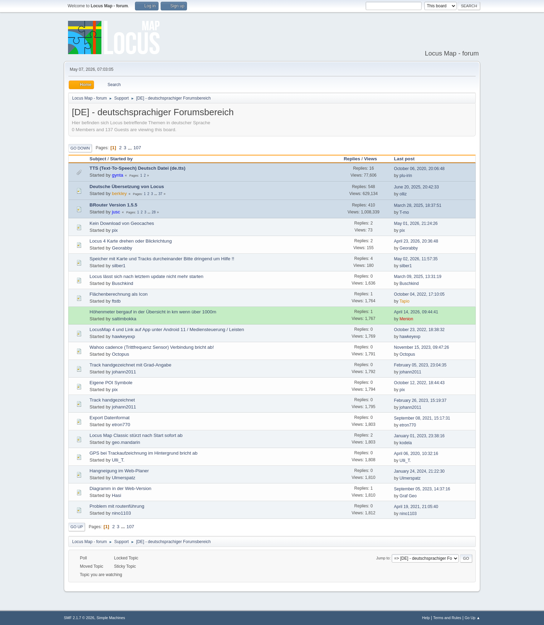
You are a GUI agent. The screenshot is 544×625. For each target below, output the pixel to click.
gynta (117, 175)
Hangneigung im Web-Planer (119, 470)
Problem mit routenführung (117, 506)
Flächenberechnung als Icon (118, 294)
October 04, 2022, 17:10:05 (419, 294)
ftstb (116, 301)
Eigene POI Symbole (111, 382)
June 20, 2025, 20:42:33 (416, 187)
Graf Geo (408, 495)
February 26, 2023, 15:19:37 (420, 400)
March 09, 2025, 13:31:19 (418, 276)
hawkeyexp (123, 336)
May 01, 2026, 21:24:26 (416, 223)
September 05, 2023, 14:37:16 (422, 489)
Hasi (116, 495)
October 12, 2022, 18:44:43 (419, 382)
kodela (406, 442)
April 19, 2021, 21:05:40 (416, 506)
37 (160, 194)
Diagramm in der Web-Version (120, 488)
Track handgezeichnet (112, 400)
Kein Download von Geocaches (122, 223)
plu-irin (406, 175)
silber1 (118, 265)
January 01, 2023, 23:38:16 (419, 435)
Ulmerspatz (123, 477)
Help (426, 618)
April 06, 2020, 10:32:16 (416, 453)
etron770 (121, 424)
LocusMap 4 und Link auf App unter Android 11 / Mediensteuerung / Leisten (167, 329)
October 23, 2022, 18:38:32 (419, 329)
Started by (121, 158)
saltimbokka (124, 318)
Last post (404, 158)
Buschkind (122, 283)
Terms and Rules (447, 618)
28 (153, 212)
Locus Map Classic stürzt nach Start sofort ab (136, 435)
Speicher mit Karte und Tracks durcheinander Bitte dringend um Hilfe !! (162, 258)
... (130, 147)
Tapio (404, 301)
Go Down (80, 148)
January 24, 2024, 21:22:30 (419, 471)
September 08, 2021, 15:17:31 (422, 418)
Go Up (76, 527)
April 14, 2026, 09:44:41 (416, 312)
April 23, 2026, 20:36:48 (416, 241)
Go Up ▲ (472, 618)
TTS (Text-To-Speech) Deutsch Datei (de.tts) (137, 168)
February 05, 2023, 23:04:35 (420, 365)
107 (137, 147)
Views (373, 158)
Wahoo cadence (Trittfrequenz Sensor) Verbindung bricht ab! (152, 347)
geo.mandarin (126, 442)
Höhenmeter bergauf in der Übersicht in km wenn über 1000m (153, 311)
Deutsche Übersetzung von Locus (127, 186)
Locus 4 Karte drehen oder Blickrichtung (131, 241)
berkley (119, 193)
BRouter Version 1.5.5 (113, 205)
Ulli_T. (118, 460)
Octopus (120, 354)
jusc (116, 211)
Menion (406, 318)
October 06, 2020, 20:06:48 (419, 168)
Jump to (382, 558)
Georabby (122, 248)
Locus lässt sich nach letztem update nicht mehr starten (146, 276)
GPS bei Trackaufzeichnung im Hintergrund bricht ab (143, 453)
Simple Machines (110, 618)
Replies (352, 158)
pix (115, 230)
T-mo (404, 212)
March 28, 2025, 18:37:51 (418, 205)
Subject (98, 158)
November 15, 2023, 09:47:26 (421, 347)
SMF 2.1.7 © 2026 (79, 618)
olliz (403, 194)
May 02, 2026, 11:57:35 (416, 258)
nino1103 (121, 513)
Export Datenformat (110, 417)
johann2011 (124, 371)
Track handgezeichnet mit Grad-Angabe (130, 365)
